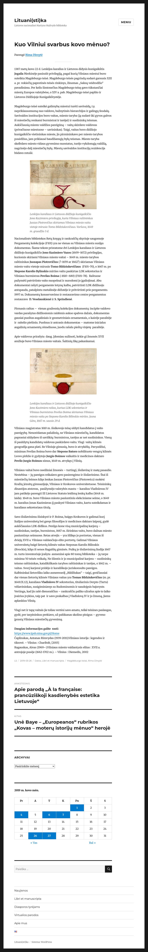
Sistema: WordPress (42, 942)
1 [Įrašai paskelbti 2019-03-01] (77, 807)
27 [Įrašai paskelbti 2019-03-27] (49, 835)
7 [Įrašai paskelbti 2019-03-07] (63, 814)
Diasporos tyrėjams (27, 907)
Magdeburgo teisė (77, 660)
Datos (38, 660)
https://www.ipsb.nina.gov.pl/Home (36, 633)
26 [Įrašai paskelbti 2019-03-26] (35, 835)
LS (15, 660)
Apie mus (20, 923)
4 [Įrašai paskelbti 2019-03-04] (21, 814)
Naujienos (21, 890)
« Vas (33, 842)
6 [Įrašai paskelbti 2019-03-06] (49, 814)
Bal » (92, 842)
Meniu (126, 22)
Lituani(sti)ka (30, 20)
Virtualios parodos (26, 915)
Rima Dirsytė (34, 54)
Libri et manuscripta (53, 660)
